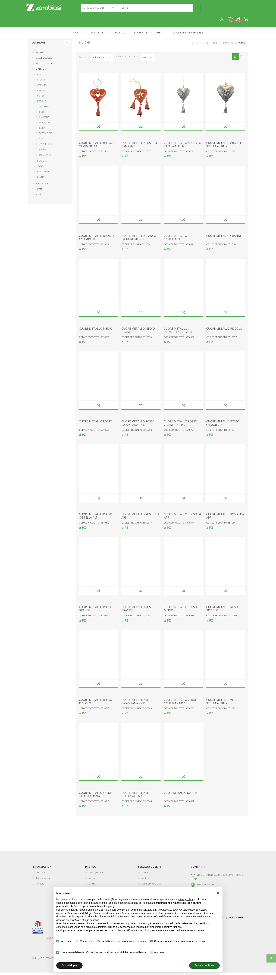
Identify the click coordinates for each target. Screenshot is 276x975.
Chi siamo (41, 875)
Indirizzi (93, 880)
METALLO (42, 103)
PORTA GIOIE (45, 135)
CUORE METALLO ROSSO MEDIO (180, 611)
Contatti (40, 886)
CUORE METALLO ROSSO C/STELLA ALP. (95, 518)
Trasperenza (43, 880)
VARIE (42, 141)
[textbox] (154, 9)
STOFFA (41, 82)
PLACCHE (41, 163)
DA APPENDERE (46, 146)
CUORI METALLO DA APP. (180, 795)
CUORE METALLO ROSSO (95, 424)
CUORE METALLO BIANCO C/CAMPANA (96, 240)
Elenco (242, 59)
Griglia (235, 59)
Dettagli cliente (96, 875)
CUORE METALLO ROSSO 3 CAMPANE (139, 147)
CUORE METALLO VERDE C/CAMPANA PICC (137, 704)
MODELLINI (44, 108)
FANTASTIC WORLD (45, 65)
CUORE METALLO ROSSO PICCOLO (222, 611)
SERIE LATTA (45, 157)
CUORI (42, 114)
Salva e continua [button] (204, 965)
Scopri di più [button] (69, 965)
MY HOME (41, 71)
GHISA (42, 130)
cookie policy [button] (107, 906)
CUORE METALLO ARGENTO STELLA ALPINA (182, 147)
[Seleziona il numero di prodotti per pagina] (148, 59)
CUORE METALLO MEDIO (95, 331)
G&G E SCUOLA (44, 60)
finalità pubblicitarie (95, 916)
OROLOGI (42, 92)
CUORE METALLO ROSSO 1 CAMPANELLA (96, 147)
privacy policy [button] (185, 899)
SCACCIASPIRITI (46, 124)
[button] (218, 893)
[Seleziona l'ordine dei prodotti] (102, 59)
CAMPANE (44, 119)
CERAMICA (42, 87)
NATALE (39, 54)
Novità (39, 191)
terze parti (110, 909)
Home (198, 45)
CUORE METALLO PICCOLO (224, 331)
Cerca (197, 9)
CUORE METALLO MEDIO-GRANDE (138, 332)
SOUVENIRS (42, 185)
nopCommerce (236, 919)
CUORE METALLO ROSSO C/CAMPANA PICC (138, 425)
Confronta (99, 129)
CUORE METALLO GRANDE (224, 238)
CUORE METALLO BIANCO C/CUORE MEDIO (138, 240)
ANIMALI (43, 151)
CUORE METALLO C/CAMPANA (175, 240)
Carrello (244, 20)
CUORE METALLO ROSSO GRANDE (95, 611)
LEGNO (40, 76)
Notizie (145, 880)
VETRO (40, 98)
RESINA (40, 179)
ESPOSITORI (43, 174)
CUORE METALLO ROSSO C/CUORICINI (222, 425)
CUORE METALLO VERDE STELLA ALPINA (222, 704)
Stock (38, 196)
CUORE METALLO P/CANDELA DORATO (178, 332)
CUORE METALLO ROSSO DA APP (140, 518)
